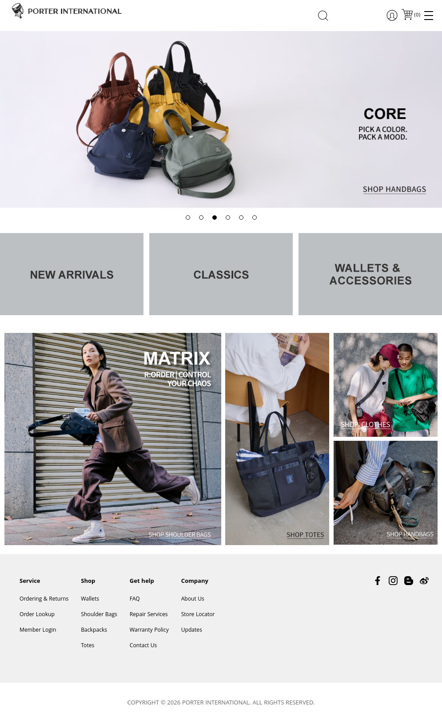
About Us (192, 599)
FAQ (135, 599)
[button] (188, 217)
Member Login (38, 630)
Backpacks (94, 630)
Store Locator (198, 615)
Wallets (90, 599)
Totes (87, 646)
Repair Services (149, 615)
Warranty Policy (149, 630)
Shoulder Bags (99, 615)
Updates (191, 630)
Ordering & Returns (44, 599)
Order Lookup (37, 615)
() (417, 15)
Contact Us (143, 646)
